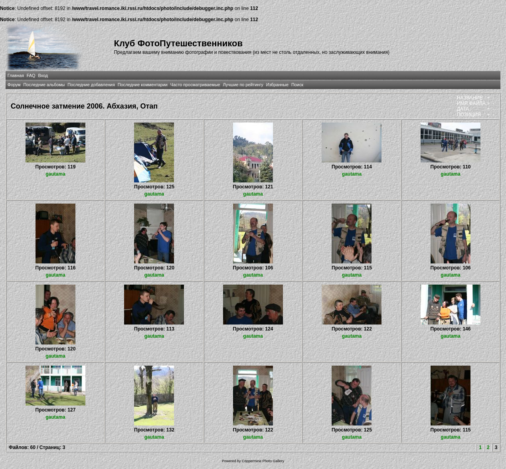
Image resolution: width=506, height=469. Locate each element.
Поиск (297, 84)
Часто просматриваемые (195, 84)
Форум (14, 84)
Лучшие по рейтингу (243, 84)
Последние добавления (91, 84)
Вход (42, 75)
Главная (16, 75)
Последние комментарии (143, 84)
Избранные (277, 84)
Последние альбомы (44, 84)
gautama (55, 174)
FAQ (31, 75)
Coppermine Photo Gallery (263, 461)
